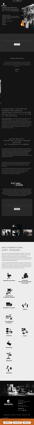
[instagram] (20, 410)
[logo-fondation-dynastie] (17, 181)
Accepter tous (17, 422)
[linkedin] (26, 410)
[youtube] (24, 410)
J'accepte (17, 208)
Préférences (8, 422)
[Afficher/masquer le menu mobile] (32, 3)
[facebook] (19, 410)
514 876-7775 (21, 403)
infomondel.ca (22, 408)
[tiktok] (22, 410)
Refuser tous (26, 422)
